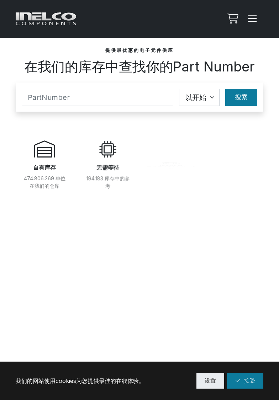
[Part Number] (97, 97)
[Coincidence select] (199, 97)
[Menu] (253, 19)
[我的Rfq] (232, 19)
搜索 (241, 97)
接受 (245, 380)
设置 (210, 380)
